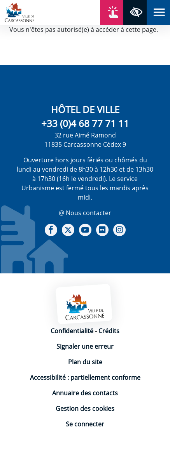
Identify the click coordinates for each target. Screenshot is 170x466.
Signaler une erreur (85, 346)
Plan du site (85, 362)
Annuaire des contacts (85, 393)
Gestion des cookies (85, 408)
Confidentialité (72, 331)
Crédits (108, 331)
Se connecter (85, 424)
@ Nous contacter (85, 213)
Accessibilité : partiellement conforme (85, 377)
